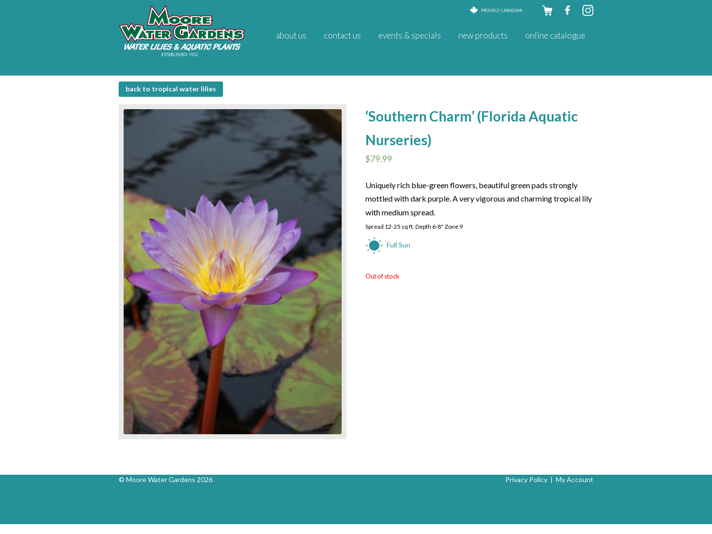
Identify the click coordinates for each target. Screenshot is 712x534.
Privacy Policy (526, 479)
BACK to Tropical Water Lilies (171, 88)
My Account (574, 479)
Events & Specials (409, 35)
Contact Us (342, 35)
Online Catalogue (555, 35)
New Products (483, 35)
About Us (291, 35)
